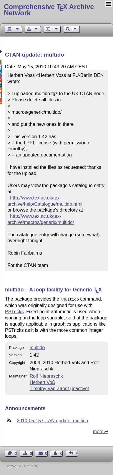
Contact (46, 453)
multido (37, 346)
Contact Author (61, 453)
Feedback (76, 453)
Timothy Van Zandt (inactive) (59, 387)
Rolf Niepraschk (46, 375)
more (98, 430)
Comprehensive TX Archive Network (49, 10)
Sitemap (31, 453)
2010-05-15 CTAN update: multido (52, 420)
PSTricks (14, 311)
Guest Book (15, 453)
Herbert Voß (42, 381)
